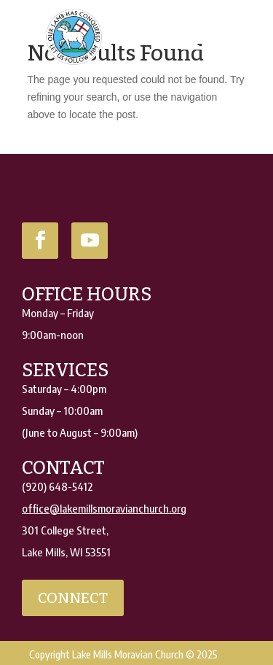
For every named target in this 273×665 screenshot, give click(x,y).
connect (73, 598)
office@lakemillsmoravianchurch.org (104, 508)
